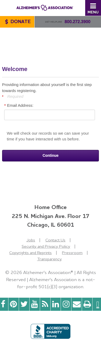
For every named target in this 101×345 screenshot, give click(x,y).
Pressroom (72, 252)
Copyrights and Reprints (30, 252)
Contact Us (55, 239)
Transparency (49, 258)
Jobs (30, 239)
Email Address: (20, 105)
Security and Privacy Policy (46, 246)
